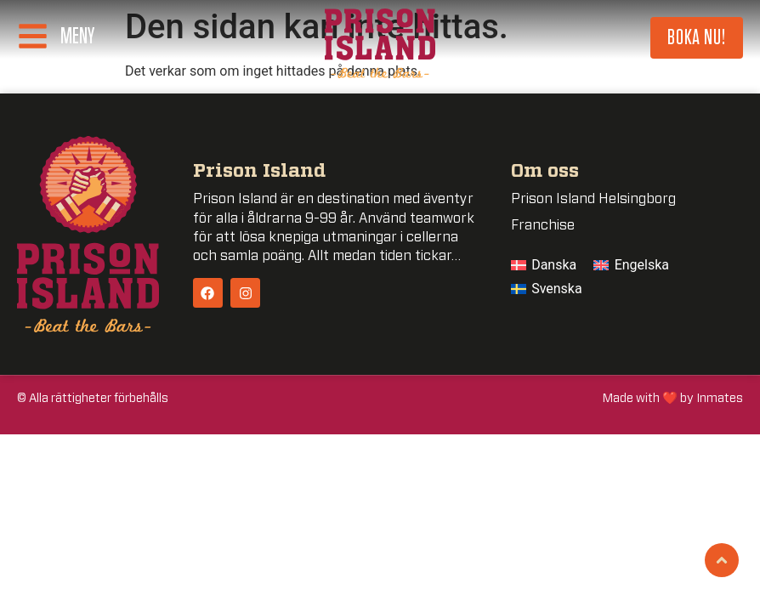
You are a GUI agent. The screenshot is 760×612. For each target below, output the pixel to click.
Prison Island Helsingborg (593, 199)
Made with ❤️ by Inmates (673, 398)
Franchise (543, 225)
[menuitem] (544, 265)
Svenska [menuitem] (556, 288)
